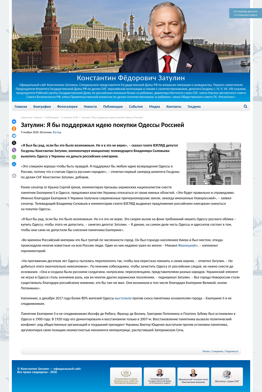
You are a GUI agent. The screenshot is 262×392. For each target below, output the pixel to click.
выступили (123, 298)
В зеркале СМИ (70, 117)
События (136, 106)
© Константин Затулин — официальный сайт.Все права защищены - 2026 (49, 370)
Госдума (194, 106)
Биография (42, 106)
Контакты (173, 106)
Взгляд (57, 132)
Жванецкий (187, 245)
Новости (90, 106)
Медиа (154, 106)
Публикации (113, 106)
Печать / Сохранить (213, 351)
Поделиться (232, 351)
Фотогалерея (67, 106)
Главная (21, 106)
